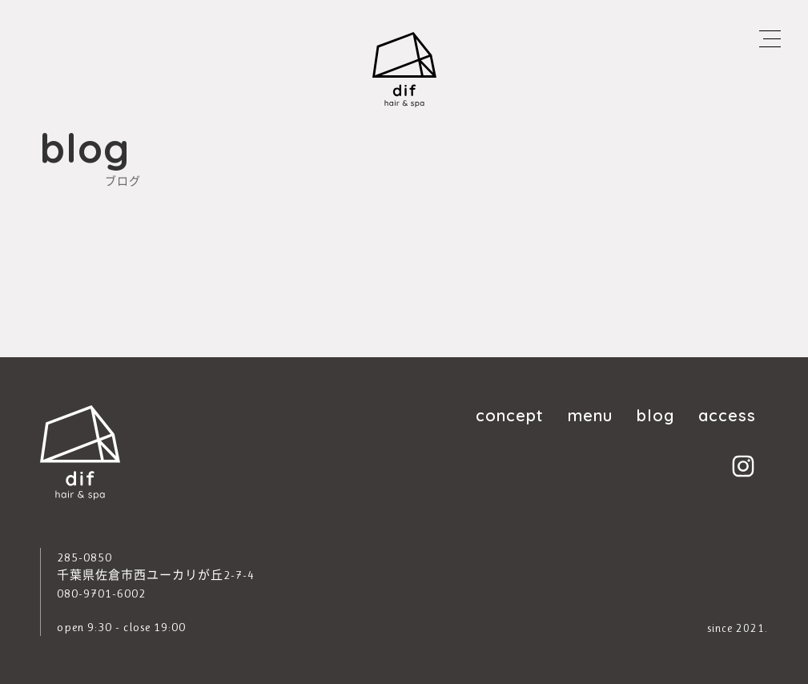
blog (655, 414)
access (727, 414)
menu (590, 414)
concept (510, 414)
